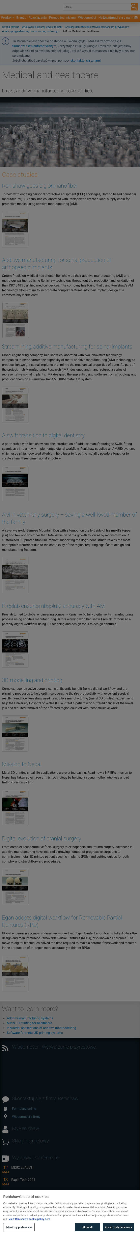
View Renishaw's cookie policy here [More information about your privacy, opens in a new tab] (29, 1226)
